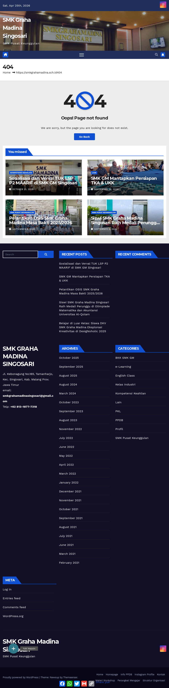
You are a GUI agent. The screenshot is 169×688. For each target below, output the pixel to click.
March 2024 (67, 393)
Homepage (112, 674)
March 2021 (67, 553)
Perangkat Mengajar (129, 680)
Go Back (84, 136)
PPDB (119, 420)
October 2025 (69, 357)
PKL (118, 411)
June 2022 (66, 447)
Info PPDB (126, 674)
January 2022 (69, 482)
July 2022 (66, 438)
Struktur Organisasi (154, 680)
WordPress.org (13, 616)
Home (7, 72)
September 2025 (71, 366)
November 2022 (70, 429)
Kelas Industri (125, 384)
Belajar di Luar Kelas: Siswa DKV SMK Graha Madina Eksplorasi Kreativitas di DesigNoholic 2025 (82, 327)
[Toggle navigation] (81, 55)
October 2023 (69, 402)
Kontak (161, 674)
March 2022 (67, 473)
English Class (125, 375)
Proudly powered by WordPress (21, 677)
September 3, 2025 (105, 229)
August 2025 (68, 375)
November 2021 (70, 500)
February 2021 (69, 562)
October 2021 (68, 509)
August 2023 (68, 420)
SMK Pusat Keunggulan (22, 212)
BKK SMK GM (124, 357)
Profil (119, 429)
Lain (94, 173)
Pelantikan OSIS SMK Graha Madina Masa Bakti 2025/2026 (40, 220)
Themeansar (70, 677)
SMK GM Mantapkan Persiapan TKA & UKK (124, 180)
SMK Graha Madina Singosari (17, 28)
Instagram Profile (144, 674)
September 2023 (71, 411)
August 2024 (68, 384)
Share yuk (103, 682)
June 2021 (66, 545)
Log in (7, 589)
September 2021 (71, 518)
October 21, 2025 (23, 189)
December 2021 (70, 491)
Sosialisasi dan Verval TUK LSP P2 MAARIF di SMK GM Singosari (43, 180)
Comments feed (14, 607)
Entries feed (11, 598)
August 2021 (68, 527)
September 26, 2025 (106, 189)
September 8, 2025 (24, 229)
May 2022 (66, 455)
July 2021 (65, 536)
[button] (156, 54)
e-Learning (123, 366)
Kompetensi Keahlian (21, 173)
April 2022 (66, 464)
